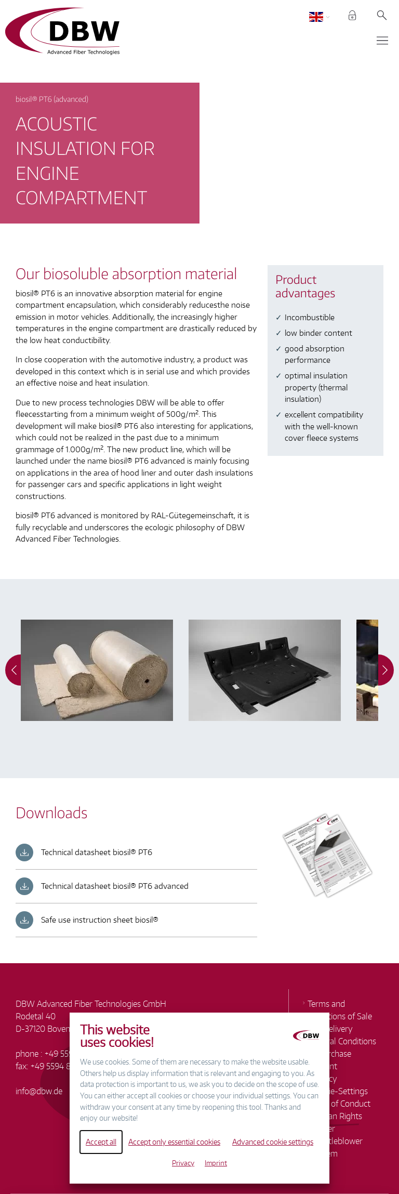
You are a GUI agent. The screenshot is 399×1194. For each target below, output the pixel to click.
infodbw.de (39, 1091)
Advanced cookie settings (272, 1141)
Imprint (216, 1163)
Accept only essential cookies (174, 1141)
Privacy (183, 1163)
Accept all (101, 1141)
